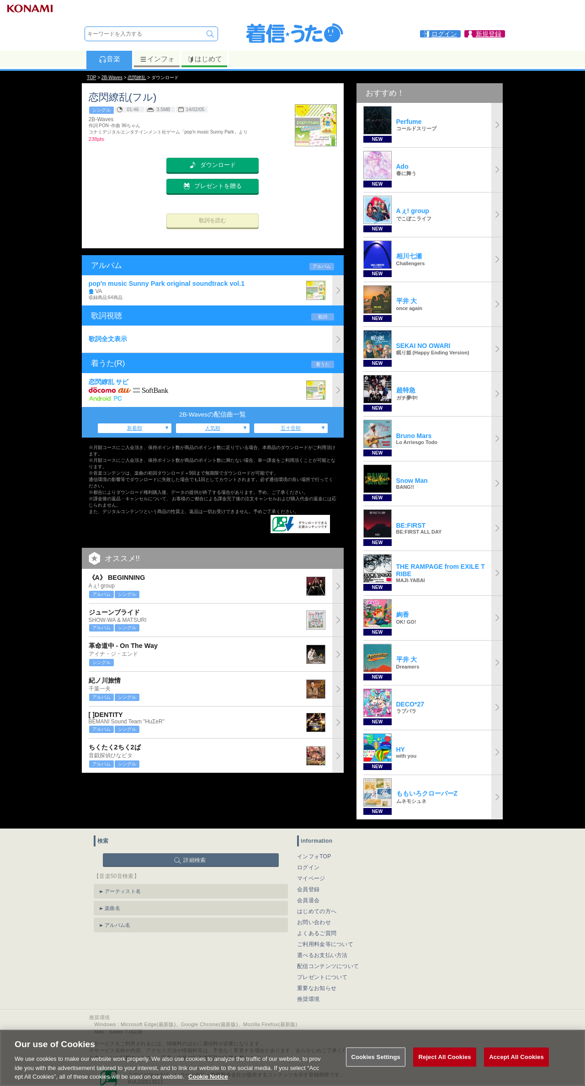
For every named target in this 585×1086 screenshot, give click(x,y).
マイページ (311, 878)
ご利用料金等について (325, 944)
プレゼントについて (322, 977)
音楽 (109, 59)
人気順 (212, 428)
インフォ (157, 59)
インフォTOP (314, 856)
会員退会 (308, 900)
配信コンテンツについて (328, 966)
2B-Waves (111, 77)
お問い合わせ (314, 922)
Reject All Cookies (444, 1065)
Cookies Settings (375, 1065)
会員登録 (308, 889)
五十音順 (291, 428)
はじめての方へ (316, 911)
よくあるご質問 (316, 933)
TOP (91, 77)
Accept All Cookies (516, 1065)
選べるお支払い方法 (322, 955)
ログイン (308, 867)
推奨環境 (308, 999)
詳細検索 (194, 860)
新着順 (134, 428)
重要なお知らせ (316, 988)
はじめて (204, 59)
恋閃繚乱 (137, 77)
